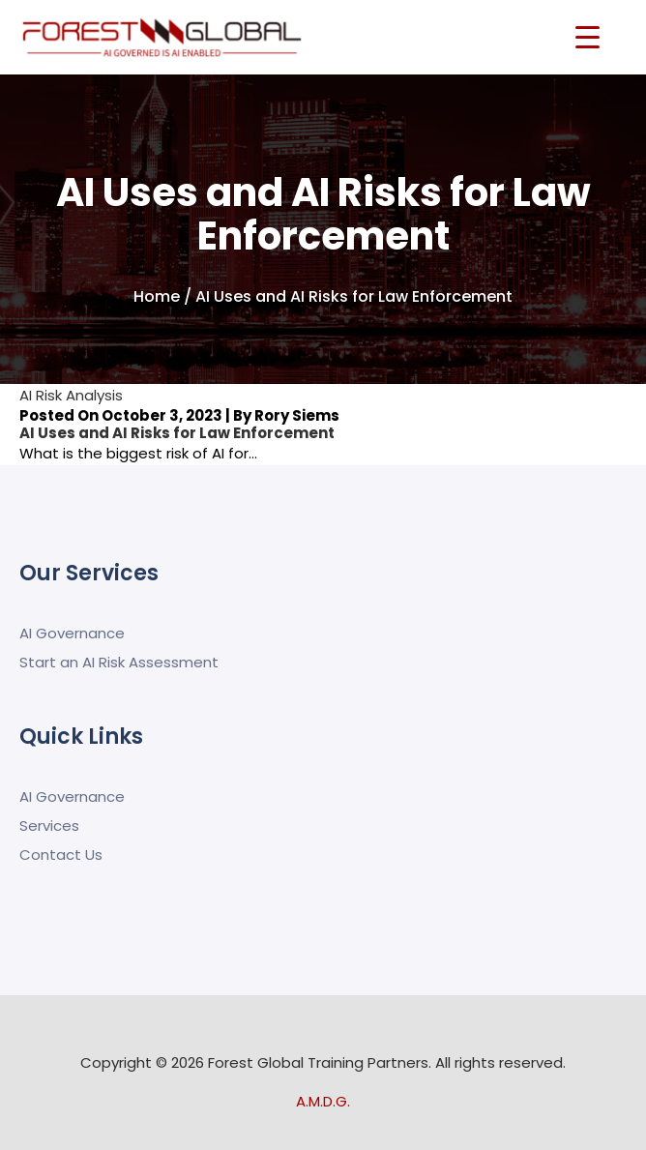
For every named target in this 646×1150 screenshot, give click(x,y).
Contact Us (61, 854)
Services (49, 825)
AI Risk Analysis (71, 395)
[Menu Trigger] (587, 36)
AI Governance (72, 633)
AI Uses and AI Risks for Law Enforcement (177, 433)
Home (156, 296)
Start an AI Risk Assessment (119, 662)
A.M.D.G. (323, 1101)
